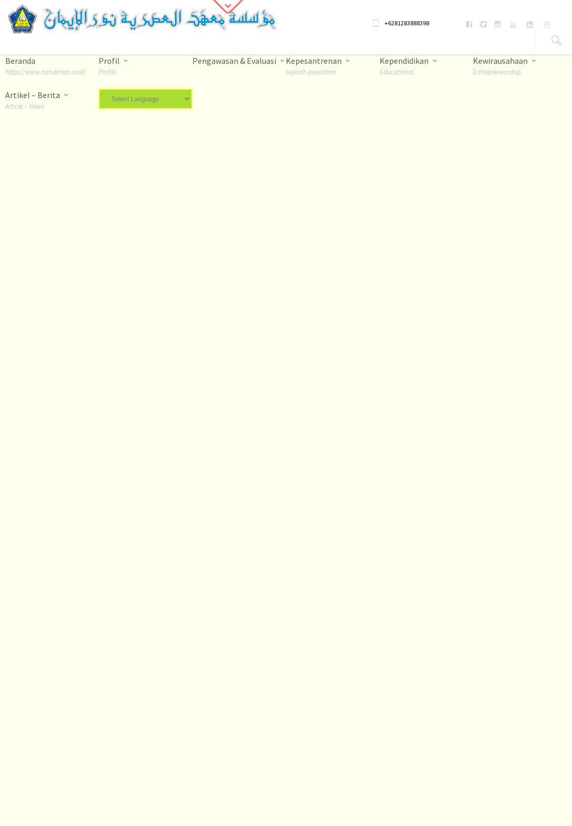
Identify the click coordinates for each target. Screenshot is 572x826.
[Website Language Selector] (145, 99)
